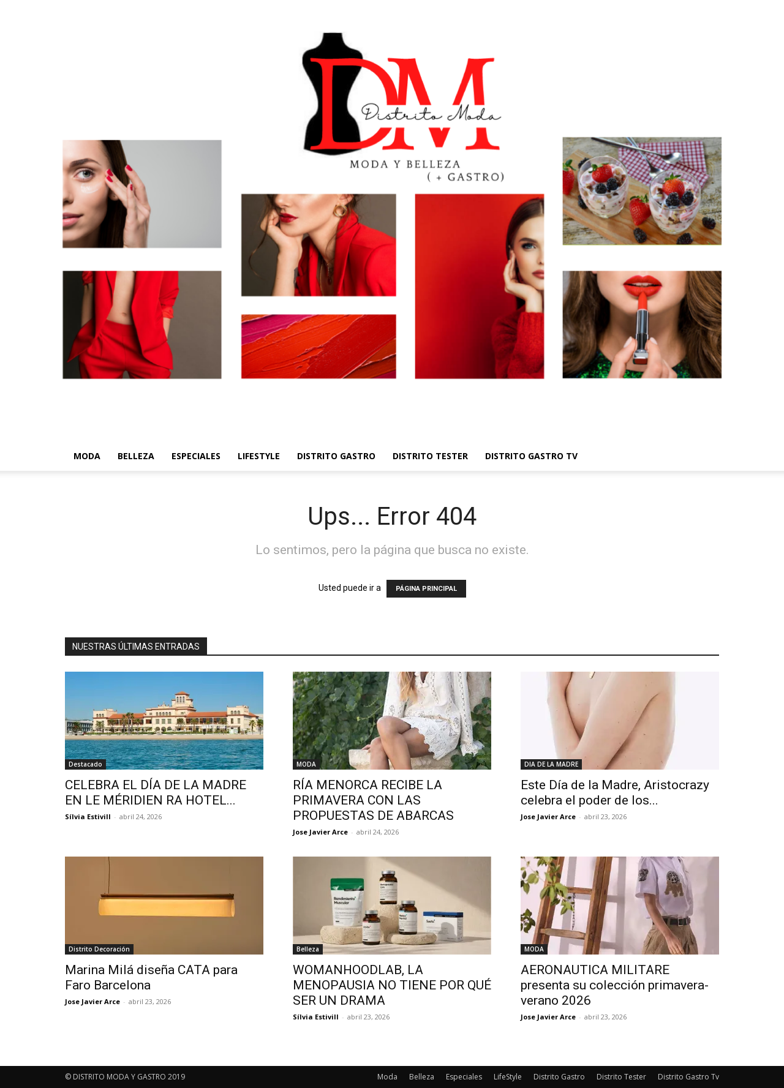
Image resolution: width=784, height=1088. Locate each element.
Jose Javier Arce (320, 831)
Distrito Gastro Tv (531, 456)
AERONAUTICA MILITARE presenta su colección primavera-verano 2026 (615, 985)
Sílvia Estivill (88, 816)
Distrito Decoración (99, 949)
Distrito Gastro (336, 456)
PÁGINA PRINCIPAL (426, 589)
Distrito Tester (430, 456)
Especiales (196, 456)
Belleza (136, 456)
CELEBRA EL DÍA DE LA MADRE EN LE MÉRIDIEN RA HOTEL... (155, 793)
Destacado (85, 764)
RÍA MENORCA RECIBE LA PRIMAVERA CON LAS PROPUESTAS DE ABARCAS (373, 800)
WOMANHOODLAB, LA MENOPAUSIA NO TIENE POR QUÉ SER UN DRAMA (392, 985)
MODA (306, 764)
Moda (87, 456)
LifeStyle (259, 456)
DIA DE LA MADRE (551, 764)
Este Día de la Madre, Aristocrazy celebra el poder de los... (615, 793)
